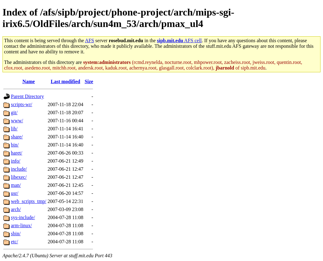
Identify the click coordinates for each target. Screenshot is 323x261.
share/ (17, 136)
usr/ (14, 193)
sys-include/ (23, 217)
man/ (16, 185)
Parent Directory (27, 96)
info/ (15, 161)
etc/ (14, 241)
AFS (89, 40)
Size (89, 81)
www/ (17, 120)
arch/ (16, 209)
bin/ (15, 144)
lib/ (14, 128)
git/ (14, 112)
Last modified (65, 81)
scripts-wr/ (21, 104)
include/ (19, 169)
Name (28, 81)
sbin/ (16, 233)
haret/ (16, 152)
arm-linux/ (21, 225)
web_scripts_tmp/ (28, 201)
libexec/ (19, 177)
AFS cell (179, 40)
